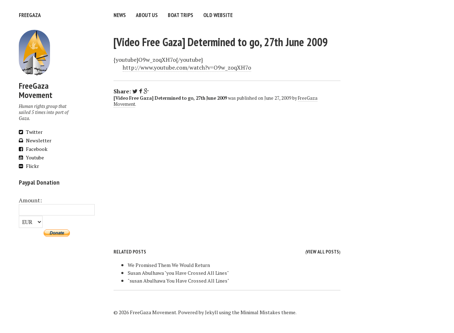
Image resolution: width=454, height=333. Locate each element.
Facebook (33, 149)
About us (147, 14)
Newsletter (35, 140)
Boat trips (180, 14)
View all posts (322, 252)
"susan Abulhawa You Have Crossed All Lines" (178, 280)
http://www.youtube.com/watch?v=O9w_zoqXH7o (187, 67)
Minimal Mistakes (260, 312)
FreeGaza (30, 14)
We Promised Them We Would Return (169, 265)
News (120, 14)
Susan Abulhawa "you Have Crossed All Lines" (178, 272)
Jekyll (211, 312)
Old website (218, 14)
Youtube (31, 157)
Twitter (31, 132)
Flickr (29, 166)
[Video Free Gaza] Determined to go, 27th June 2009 (221, 41)
